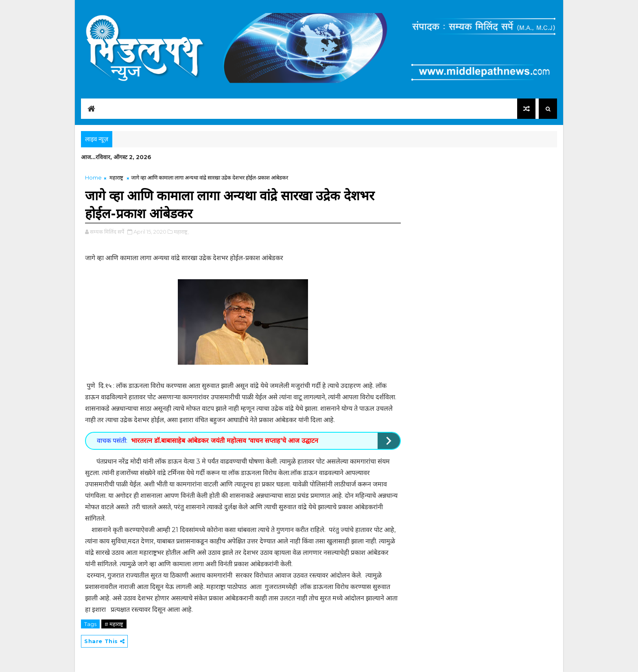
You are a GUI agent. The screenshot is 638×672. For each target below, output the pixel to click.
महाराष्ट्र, (181, 231)
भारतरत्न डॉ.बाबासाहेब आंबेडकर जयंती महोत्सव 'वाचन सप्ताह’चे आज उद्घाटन (224, 440)
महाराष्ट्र (116, 177)
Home (93, 177)
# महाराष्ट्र (114, 624)
